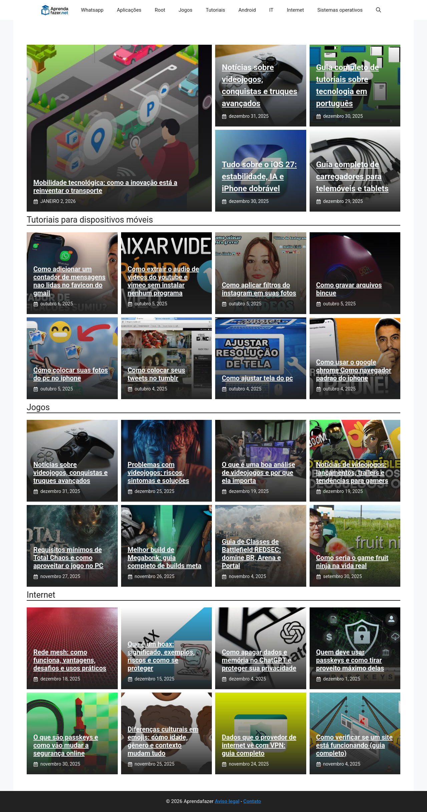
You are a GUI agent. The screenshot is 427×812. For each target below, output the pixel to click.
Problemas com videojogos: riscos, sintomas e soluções (158, 473)
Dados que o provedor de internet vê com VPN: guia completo (259, 745)
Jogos (185, 10)
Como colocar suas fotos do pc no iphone (70, 374)
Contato (252, 801)
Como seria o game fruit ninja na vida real (352, 562)
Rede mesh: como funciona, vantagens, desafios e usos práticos (69, 660)
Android (247, 10)
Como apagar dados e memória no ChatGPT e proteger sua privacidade (259, 660)
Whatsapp (92, 10)
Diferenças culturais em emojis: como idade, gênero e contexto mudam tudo (163, 741)
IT (271, 10)
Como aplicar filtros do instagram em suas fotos (259, 289)
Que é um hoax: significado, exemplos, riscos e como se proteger (161, 656)
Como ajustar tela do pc (257, 378)
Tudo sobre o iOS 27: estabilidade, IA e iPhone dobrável (259, 176)
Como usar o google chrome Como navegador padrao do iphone (354, 370)
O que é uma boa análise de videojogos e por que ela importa (258, 473)
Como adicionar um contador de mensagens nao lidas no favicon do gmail (69, 281)
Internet (295, 10)
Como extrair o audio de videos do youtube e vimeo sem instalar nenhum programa (163, 281)
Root (160, 10)
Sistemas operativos (340, 10)
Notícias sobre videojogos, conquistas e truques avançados (70, 473)
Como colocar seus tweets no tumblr (156, 374)
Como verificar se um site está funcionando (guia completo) (354, 745)
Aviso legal (227, 801)
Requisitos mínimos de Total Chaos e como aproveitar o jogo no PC (68, 558)
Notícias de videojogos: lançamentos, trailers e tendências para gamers (352, 473)
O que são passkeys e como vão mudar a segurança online (65, 745)
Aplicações (129, 10)
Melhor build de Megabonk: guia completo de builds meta (164, 558)
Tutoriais (215, 10)
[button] (378, 10)
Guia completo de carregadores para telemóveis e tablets (352, 176)
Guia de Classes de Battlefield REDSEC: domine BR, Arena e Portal (251, 554)
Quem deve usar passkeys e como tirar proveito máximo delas (350, 660)
